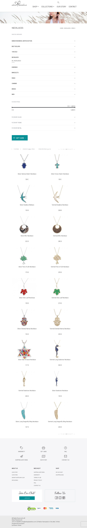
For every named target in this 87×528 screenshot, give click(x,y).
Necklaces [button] (43, 57)
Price (33, 149)
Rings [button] (43, 78)
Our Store (15, 475)
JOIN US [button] (27, 498)
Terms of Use (37, 477)
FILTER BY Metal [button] (43, 128)
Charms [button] (43, 83)
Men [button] (43, 94)
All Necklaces (16, 61)
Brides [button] (43, 89)
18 (47, 149)
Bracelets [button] (43, 73)
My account (59, 472)
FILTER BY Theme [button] (43, 123)
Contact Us (37, 485)
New (29, 149)
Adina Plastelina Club (18, 477)
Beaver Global (17, 525)
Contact (73, 6)
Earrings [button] (43, 67)
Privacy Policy (38, 480)
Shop (36, 6)
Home (61, 28)
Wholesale (15, 480)
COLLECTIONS (47, 6)
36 (50, 149)
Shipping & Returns (39, 472)
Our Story (61, 6)
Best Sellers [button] (43, 46)
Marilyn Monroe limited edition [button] (43, 41)
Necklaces (67, 28)
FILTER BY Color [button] (43, 117)
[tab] (43, 41)
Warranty (37, 475)
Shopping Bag (60, 475)
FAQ (35, 483)
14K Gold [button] (43, 52)
